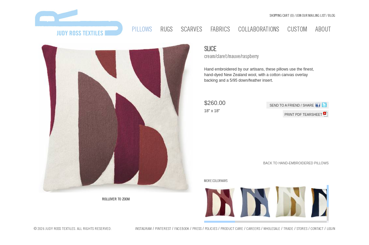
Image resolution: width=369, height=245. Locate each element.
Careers (253, 229)
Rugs (166, 30)
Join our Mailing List (311, 16)
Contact (317, 229)
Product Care (232, 229)
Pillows (142, 30)
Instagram (143, 229)
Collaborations (258, 30)
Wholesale (271, 229)
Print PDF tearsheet (306, 114)
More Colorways (215, 181)
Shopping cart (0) (282, 16)
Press (197, 229)
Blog (331, 16)
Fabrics (220, 30)
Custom (297, 30)
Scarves (191, 30)
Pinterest (163, 229)
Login (331, 229)
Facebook (181, 229)
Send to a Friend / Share (292, 105)
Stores (302, 229)
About (323, 30)
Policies (211, 229)
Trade (288, 229)
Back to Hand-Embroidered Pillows (296, 163)
